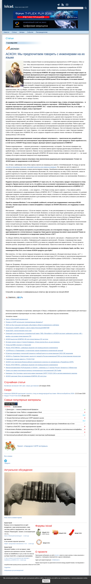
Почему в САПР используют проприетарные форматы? (24, 322)
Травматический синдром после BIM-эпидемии (22, 415)
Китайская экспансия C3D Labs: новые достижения (21, 386)
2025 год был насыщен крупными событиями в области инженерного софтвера (32, 325)
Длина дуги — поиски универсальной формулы (22, 409)
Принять (46, 581)
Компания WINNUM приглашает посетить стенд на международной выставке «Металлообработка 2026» (39, 393)
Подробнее (7, 567)
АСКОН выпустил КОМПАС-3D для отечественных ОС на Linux (27, 339)
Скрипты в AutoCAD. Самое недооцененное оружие (23, 426)
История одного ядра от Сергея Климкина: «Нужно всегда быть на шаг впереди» (33, 342)
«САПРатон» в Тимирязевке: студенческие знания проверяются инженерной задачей (34, 350)
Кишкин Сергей (8, 523)
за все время (17, 406)
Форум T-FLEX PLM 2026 (12, 396)
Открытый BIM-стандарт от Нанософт (18, 345)
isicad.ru (57, 555)
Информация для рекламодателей (13, 570)
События (30, 32)
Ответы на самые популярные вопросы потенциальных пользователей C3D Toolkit (33, 370)
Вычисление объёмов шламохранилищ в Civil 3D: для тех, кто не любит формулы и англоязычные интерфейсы (44, 429)
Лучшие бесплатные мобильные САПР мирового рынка (25, 418)
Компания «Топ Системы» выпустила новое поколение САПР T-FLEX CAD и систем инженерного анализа (41, 373)
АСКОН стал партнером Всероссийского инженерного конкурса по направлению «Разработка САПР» (40, 362)
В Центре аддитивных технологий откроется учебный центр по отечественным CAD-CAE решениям (39, 353)
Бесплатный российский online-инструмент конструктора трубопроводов (30, 435)
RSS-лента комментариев (13, 517)
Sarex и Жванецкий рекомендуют (17, 319)
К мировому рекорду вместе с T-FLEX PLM (20, 359)
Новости (6, 32)
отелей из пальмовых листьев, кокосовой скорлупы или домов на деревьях (31, 167)
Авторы (21, 32)
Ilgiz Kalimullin (7, 539)
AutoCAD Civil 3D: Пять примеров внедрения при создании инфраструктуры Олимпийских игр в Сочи (40, 424)
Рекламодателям (41, 32)
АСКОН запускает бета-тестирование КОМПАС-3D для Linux (26, 376)
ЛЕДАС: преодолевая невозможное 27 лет (15, 543)
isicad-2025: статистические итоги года (18, 330)
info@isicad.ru (56, 560)
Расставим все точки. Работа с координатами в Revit (24, 412)
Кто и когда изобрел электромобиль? (18, 432)
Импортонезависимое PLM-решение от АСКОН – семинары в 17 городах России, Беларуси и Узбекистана (41, 367)
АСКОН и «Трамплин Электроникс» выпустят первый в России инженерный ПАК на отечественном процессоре (43, 356)
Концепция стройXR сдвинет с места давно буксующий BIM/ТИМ (27, 328)
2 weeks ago (23, 560)
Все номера (8, 456)
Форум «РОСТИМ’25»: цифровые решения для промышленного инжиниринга (32, 348)
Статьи (14, 32)
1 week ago (26, 536)
